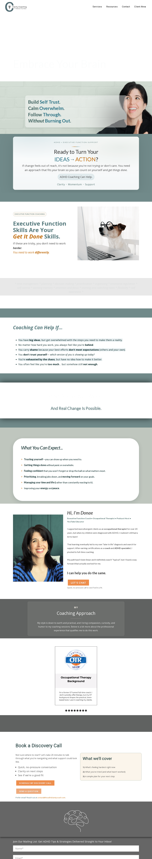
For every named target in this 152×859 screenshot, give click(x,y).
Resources (112, 6)
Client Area (140, 6)
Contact (126, 6)
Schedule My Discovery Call (35, 783)
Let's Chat (78, 582)
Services (97, 6)
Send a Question (28, 791)
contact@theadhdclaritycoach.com (51, 797)
